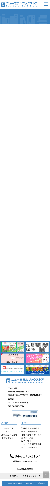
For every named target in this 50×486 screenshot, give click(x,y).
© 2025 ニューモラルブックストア (25, 476)
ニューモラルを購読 (13, 483)
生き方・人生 (27, 437)
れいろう (5, 431)
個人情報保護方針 (25, 469)
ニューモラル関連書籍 (31, 444)
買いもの (30, 483)
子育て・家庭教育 (29, 431)
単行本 (24, 422)
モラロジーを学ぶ (29, 447)
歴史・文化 (26, 441)
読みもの (42, 483)
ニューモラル (7, 428)
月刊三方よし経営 (9, 434)
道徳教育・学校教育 (30, 428)
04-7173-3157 (25, 456)
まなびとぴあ (7, 437)
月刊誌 (4, 422)
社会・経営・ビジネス (31, 434)
